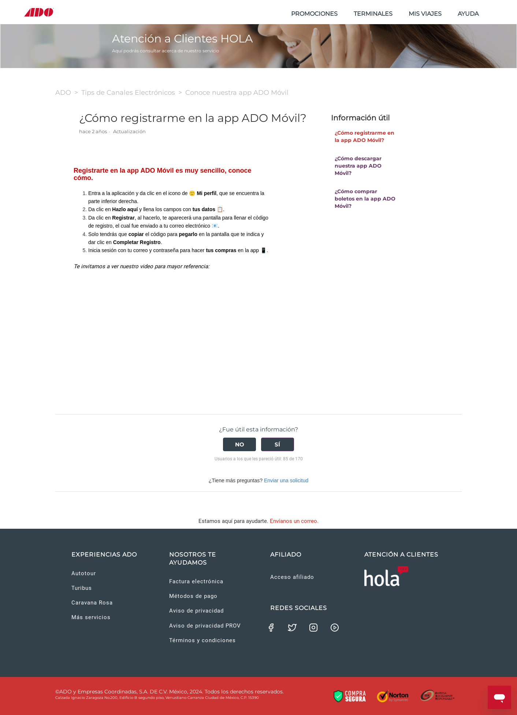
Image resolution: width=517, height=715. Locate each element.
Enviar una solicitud (286, 480)
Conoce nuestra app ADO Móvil (237, 93)
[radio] (239, 444)
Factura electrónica (196, 581)
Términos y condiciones (202, 640)
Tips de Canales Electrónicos (128, 93)
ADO (63, 93)
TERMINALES (373, 13)
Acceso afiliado (292, 577)
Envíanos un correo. (294, 521)
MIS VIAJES (425, 13)
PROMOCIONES (314, 13)
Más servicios (91, 617)
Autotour (83, 573)
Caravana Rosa (92, 602)
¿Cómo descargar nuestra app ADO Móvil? (358, 165)
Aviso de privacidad (196, 610)
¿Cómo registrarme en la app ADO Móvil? (364, 136)
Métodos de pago (193, 596)
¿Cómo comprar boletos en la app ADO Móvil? (365, 198)
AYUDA (468, 13)
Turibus (81, 588)
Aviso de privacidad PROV (205, 625)
